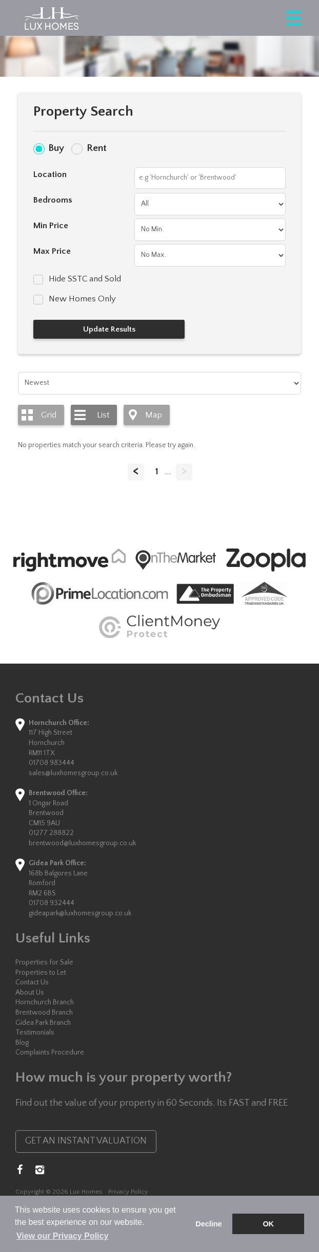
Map (153, 415)
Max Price (52, 251)
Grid (48, 415)
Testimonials (34, 1032)
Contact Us (32, 982)
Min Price (50, 225)
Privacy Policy (128, 1191)
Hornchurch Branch (44, 1002)
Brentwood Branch (44, 1012)
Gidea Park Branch (43, 1023)
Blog (22, 1043)
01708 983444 (51, 763)
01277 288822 (51, 833)
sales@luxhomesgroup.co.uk (73, 773)
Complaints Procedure (49, 1052)
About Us (29, 993)
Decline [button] (208, 1224)
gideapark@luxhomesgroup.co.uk (80, 913)
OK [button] (268, 1224)
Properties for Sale (44, 962)
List (103, 415)
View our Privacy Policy (62, 1236)
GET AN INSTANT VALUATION (86, 1141)
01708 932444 (51, 903)
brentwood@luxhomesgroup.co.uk (82, 843)
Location (50, 174)
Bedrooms (52, 200)
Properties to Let (40, 973)
